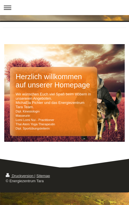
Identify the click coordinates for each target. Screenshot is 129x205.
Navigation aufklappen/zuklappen (64, 7)
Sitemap (43, 176)
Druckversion (20, 176)
